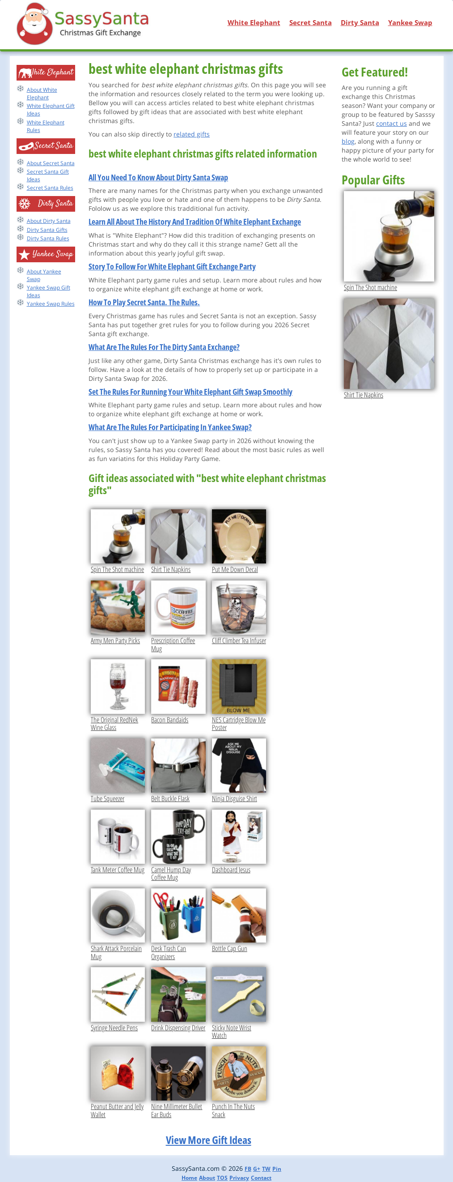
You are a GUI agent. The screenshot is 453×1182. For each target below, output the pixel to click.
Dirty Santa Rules (48, 238)
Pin (276, 1169)
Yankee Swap (410, 22)
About (207, 1178)
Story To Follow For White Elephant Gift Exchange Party (172, 266)
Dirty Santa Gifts (47, 230)
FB (248, 1169)
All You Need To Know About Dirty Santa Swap (158, 177)
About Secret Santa (51, 163)
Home (189, 1178)
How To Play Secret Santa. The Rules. (144, 302)
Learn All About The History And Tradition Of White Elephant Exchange (195, 221)
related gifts (192, 134)
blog (348, 141)
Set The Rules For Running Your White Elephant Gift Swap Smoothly (190, 391)
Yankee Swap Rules (51, 303)
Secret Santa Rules (50, 188)
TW (266, 1169)
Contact (261, 1178)
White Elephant (254, 22)
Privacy (239, 1178)
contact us (391, 123)
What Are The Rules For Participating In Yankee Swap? (170, 427)
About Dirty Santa (49, 221)
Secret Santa (310, 22)
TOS (222, 1178)
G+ (256, 1169)
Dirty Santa (360, 22)
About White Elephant (42, 93)
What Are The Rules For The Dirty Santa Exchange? (164, 346)
